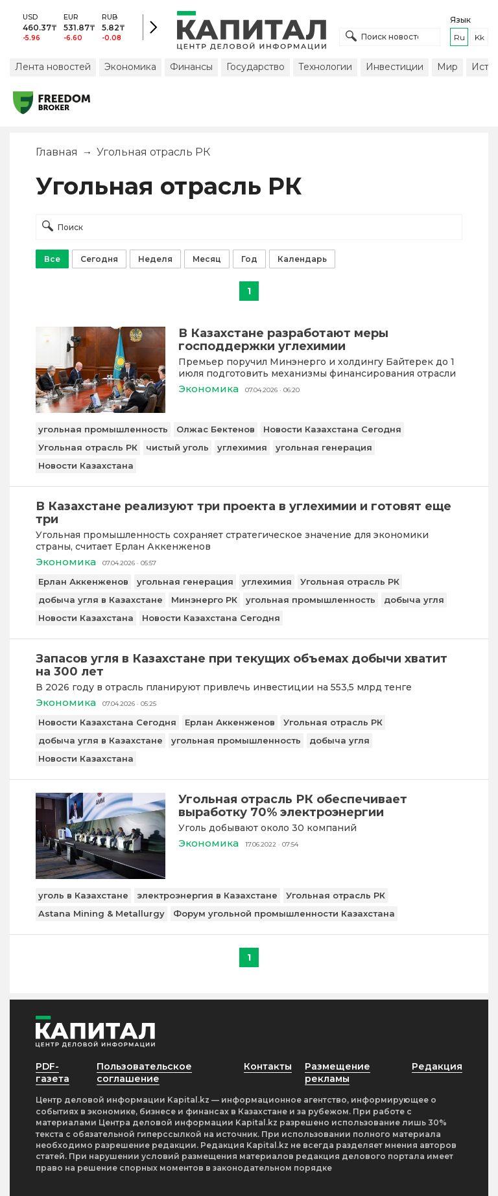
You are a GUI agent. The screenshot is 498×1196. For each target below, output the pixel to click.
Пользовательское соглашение (144, 1073)
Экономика (130, 67)
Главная (57, 152)
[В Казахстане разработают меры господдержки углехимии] (100, 409)
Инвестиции (394, 67)
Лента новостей (53, 67)
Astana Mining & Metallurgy (101, 913)
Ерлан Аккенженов (83, 581)
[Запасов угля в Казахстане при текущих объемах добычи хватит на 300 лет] (249, 665)
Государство (255, 67)
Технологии (325, 67)
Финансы (191, 67)
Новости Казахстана (86, 465)
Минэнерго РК (204, 599)
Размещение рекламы (337, 1073)
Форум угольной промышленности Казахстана (284, 913)
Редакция (437, 1066)
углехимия (242, 447)
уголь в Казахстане (83, 895)
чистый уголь (177, 447)
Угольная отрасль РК (87, 447)
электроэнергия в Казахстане (207, 895)
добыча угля (414, 599)
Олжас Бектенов (215, 429)
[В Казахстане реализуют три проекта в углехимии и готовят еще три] (249, 513)
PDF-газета (52, 1073)
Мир (447, 67)
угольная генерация (324, 447)
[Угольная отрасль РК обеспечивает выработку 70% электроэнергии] (100, 875)
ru (459, 37)
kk (479, 37)
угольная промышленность (103, 429)
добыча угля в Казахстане (100, 599)
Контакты (268, 1066)
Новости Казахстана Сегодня (332, 429)
